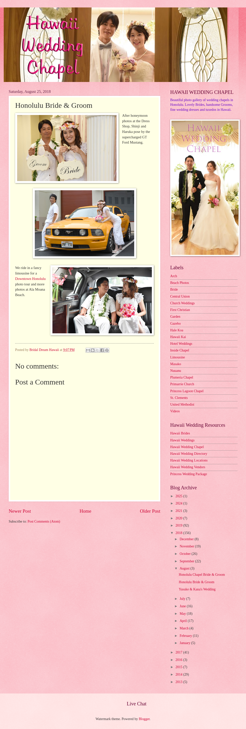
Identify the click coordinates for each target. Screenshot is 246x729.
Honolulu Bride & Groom (196, 582)
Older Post (150, 511)
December (187, 539)
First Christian (180, 310)
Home (85, 511)
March (184, 628)
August (185, 568)
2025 (179, 496)
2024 (179, 503)
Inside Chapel (179, 350)
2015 (179, 667)
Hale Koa (176, 330)
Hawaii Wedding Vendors (187, 467)
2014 (179, 674)
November (187, 546)
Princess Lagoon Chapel (187, 391)
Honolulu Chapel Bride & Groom (202, 574)
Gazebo (175, 323)
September (187, 561)
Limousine (177, 357)
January (185, 643)
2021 (179, 511)
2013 (179, 682)
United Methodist (182, 404)
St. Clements (179, 398)
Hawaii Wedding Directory (188, 454)
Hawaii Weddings (182, 440)
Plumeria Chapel (181, 377)
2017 (179, 652)
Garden (175, 316)
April (184, 621)
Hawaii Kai (178, 337)
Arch (173, 276)
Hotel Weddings (181, 343)
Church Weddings (182, 303)
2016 (179, 660)
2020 (179, 518)
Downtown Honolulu (30, 279)
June (183, 606)
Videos (175, 411)
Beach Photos (179, 283)
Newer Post (20, 511)
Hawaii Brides (180, 433)
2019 (179, 525)
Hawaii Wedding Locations (188, 460)
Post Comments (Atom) (44, 521)
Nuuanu (175, 371)
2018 (179, 533)
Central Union (180, 296)
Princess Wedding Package (188, 474)
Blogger (144, 719)
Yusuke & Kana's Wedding (197, 589)
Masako (175, 364)
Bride (174, 289)
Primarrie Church (182, 384)
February (186, 636)
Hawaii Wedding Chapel (187, 447)
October (186, 554)
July (183, 599)
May (183, 613)
